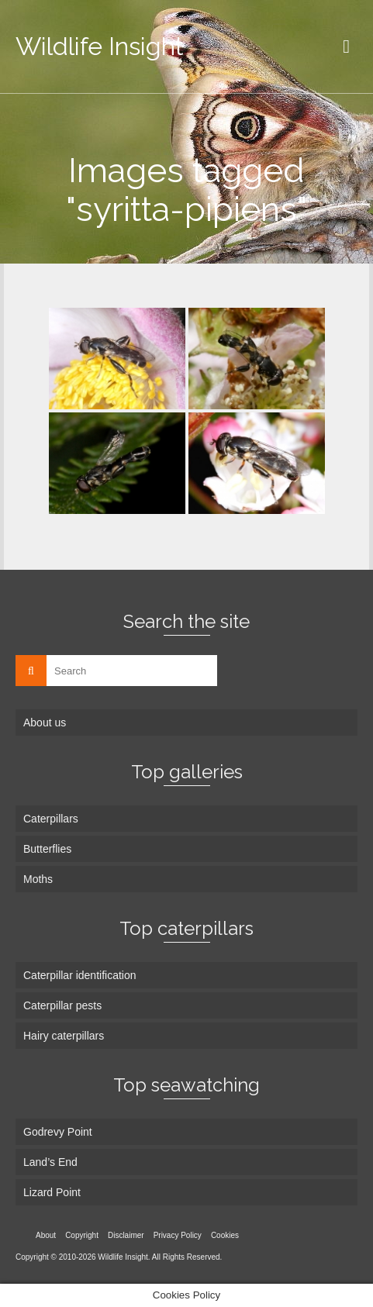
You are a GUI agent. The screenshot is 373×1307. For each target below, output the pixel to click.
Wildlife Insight (100, 46)
